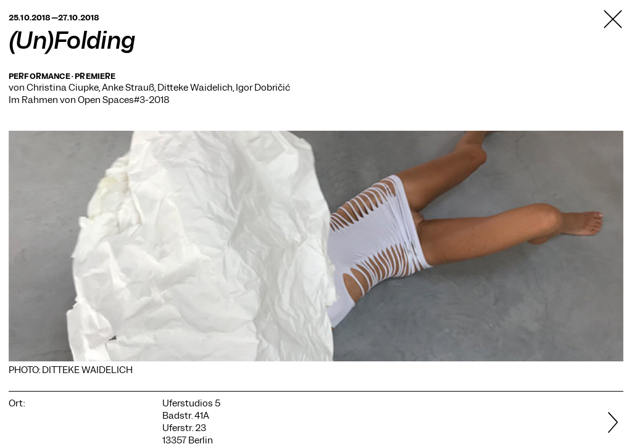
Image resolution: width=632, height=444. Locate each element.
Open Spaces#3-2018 (124, 100)
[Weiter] (601, 423)
